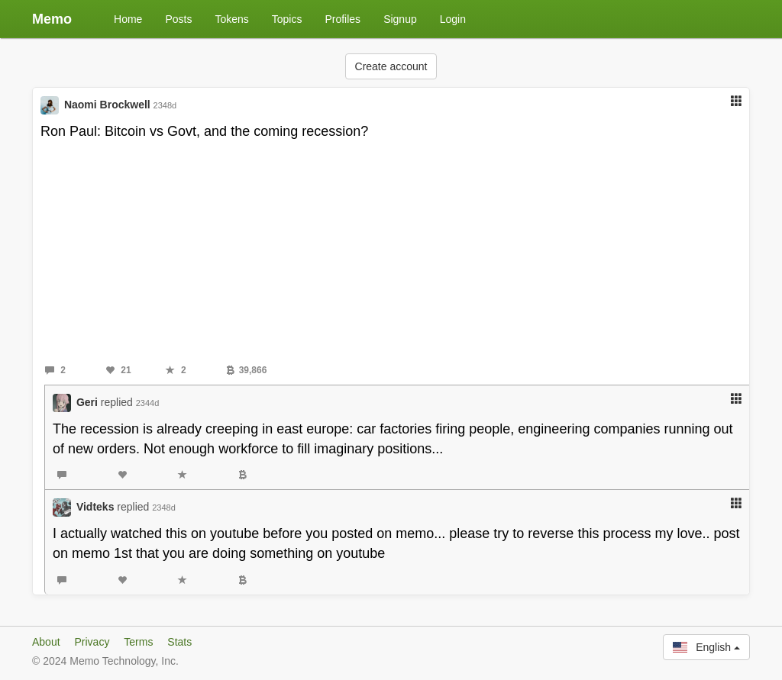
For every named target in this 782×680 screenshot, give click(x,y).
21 (118, 370)
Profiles (342, 19)
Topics (287, 19)
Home (128, 19)
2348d (165, 105)
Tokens (231, 19)
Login (453, 19)
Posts (178, 19)
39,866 (246, 370)
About (46, 642)
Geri (87, 402)
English (706, 647)
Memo (52, 19)
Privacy (91, 642)
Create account (391, 66)
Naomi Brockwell (107, 104)
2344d (148, 403)
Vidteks (95, 507)
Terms (138, 642)
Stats (179, 642)
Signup (400, 19)
